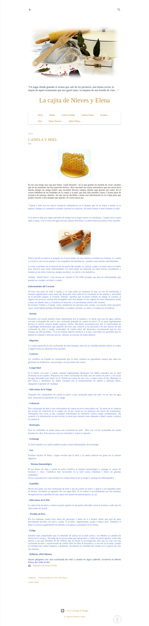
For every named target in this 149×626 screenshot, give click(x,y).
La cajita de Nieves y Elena (74, 100)
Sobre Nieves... (55, 121)
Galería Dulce (87, 115)
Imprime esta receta (42, 565)
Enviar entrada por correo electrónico (52, 578)
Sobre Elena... (75, 121)
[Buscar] (119, 9)
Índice (52, 115)
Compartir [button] (32, 578)
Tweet (54, 565)
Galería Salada (68, 115)
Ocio (40, 121)
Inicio (40, 115)
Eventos (104, 115)
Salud (36, 582)
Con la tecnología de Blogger (75, 611)
